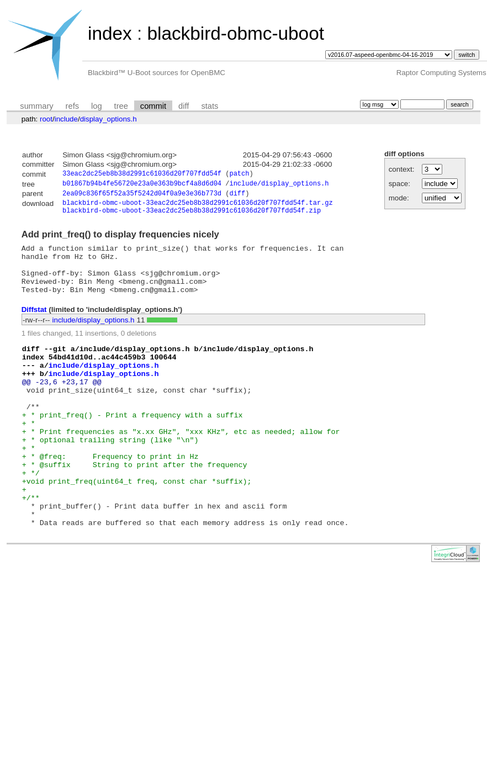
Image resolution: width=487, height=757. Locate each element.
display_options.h (108, 119)
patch (239, 174)
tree (121, 106)
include (66, 119)
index (110, 33)
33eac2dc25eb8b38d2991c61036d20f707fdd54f (141, 174)
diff (183, 106)
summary (36, 106)
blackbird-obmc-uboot (235, 33)
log (96, 106)
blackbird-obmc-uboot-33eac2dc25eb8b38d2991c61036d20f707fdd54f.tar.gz (197, 206)
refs (72, 106)
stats (209, 106)
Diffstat (34, 325)
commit (153, 106)
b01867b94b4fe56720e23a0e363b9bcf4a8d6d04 (141, 185)
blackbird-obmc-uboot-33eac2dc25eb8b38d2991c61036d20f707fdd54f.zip (191, 216)
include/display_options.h (279, 185)
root (46, 119)
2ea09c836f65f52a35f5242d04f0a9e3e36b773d (141, 196)
